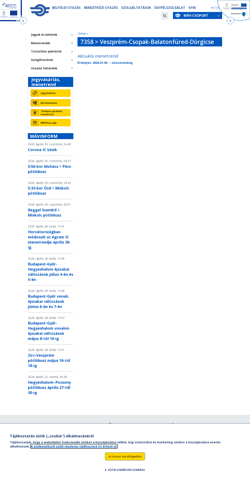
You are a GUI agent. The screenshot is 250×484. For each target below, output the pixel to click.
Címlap (82, 33)
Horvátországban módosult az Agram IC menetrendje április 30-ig (49, 239)
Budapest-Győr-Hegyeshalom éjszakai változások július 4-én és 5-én (50, 272)
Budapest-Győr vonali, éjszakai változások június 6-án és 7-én (48, 301)
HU (213, 7)
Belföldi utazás (66, 7)
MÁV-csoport (197, 15)
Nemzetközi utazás (101, 7)
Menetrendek (40, 43)
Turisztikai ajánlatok (46, 51)
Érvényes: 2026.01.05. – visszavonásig (105, 63)
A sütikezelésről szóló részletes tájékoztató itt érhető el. (74, 449)
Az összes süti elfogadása (125, 459)
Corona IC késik (42, 149)
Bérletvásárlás (49, 102)
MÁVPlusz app (49, 122)
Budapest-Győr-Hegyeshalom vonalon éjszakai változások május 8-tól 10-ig (48, 331)
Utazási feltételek (44, 68)
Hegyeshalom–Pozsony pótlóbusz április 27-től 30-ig (49, 387)
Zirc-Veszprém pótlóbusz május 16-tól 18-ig (49, 360)
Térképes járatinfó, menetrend (52, 113)
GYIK (192, 7)
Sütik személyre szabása (126, 472)
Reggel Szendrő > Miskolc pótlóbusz (44, 212)
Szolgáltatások (136, 7)
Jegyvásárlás (48, 93)
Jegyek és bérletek (44, 35)
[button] (164, 15)
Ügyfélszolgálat (169, 7)
